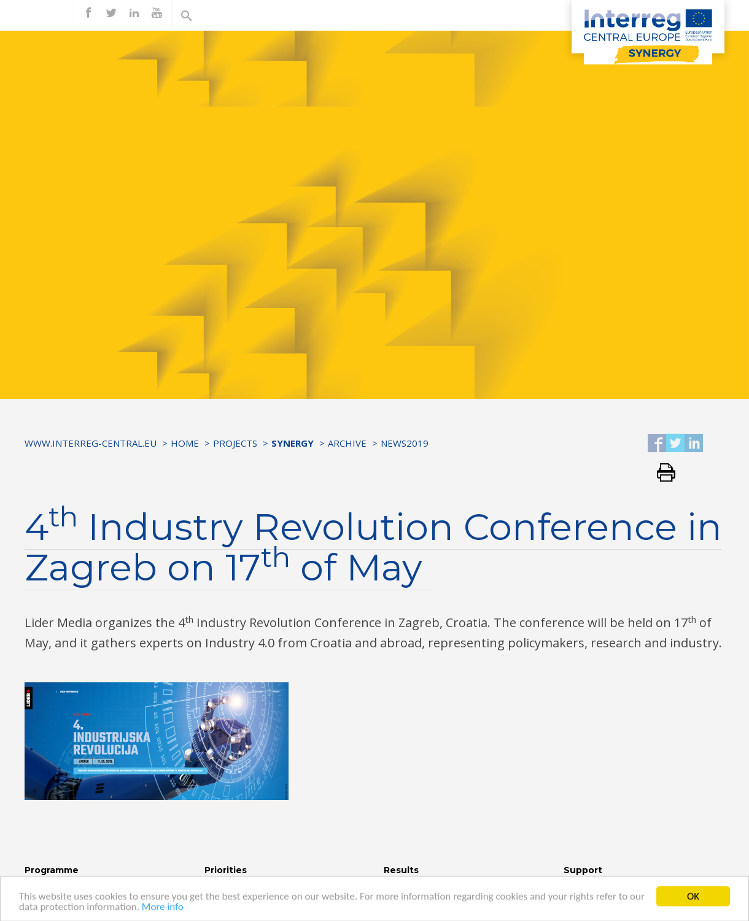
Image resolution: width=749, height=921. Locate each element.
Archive (347, 443)
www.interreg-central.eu (91, 443)
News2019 (405, 443)
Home (185, 443)
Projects (235, 443)
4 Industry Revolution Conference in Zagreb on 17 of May (373, 547)
